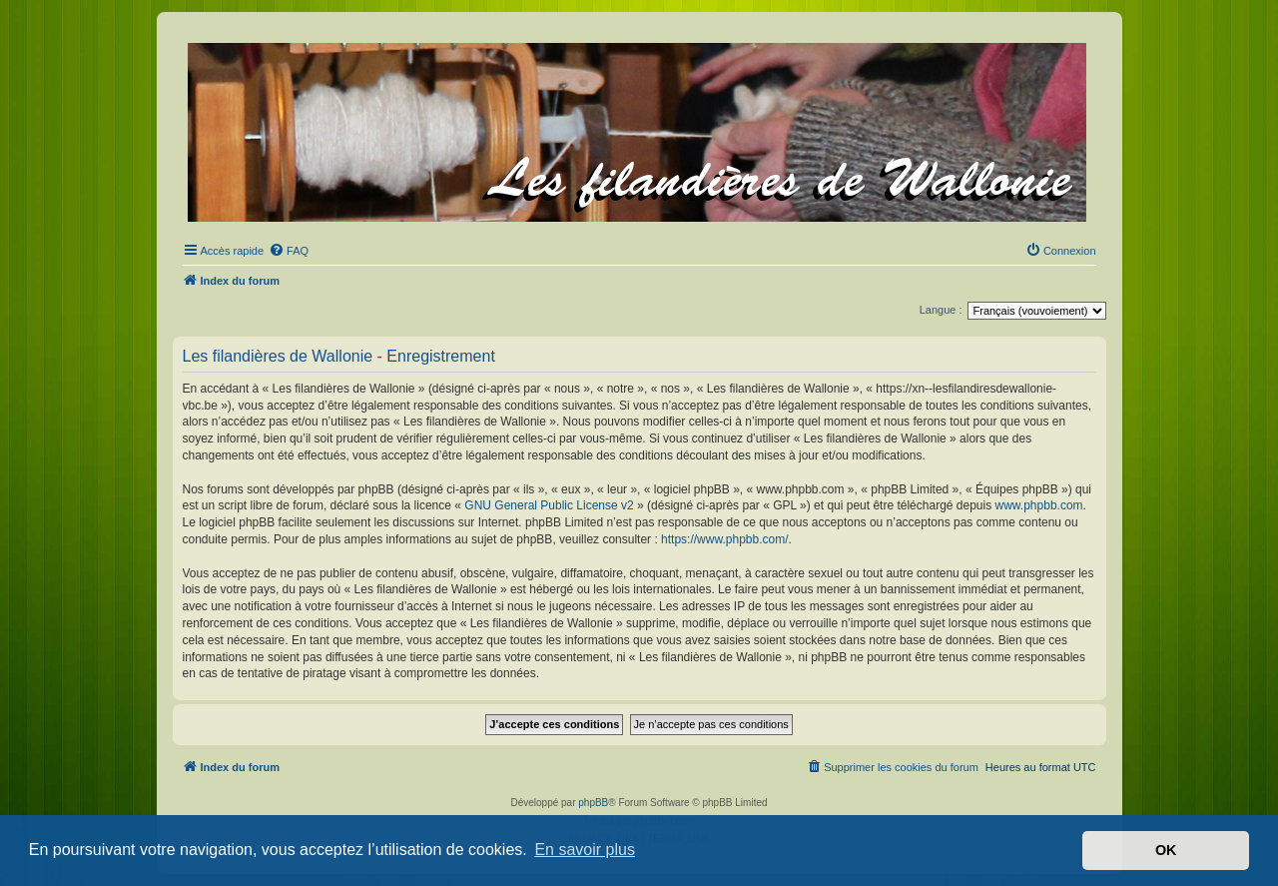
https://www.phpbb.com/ (724, 539)
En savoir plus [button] (584, 849)
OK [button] (1166, 850)
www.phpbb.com (1039, 505)
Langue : (941, 310)
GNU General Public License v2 (548, 505)
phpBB (593, 802)
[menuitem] (289, 251)
